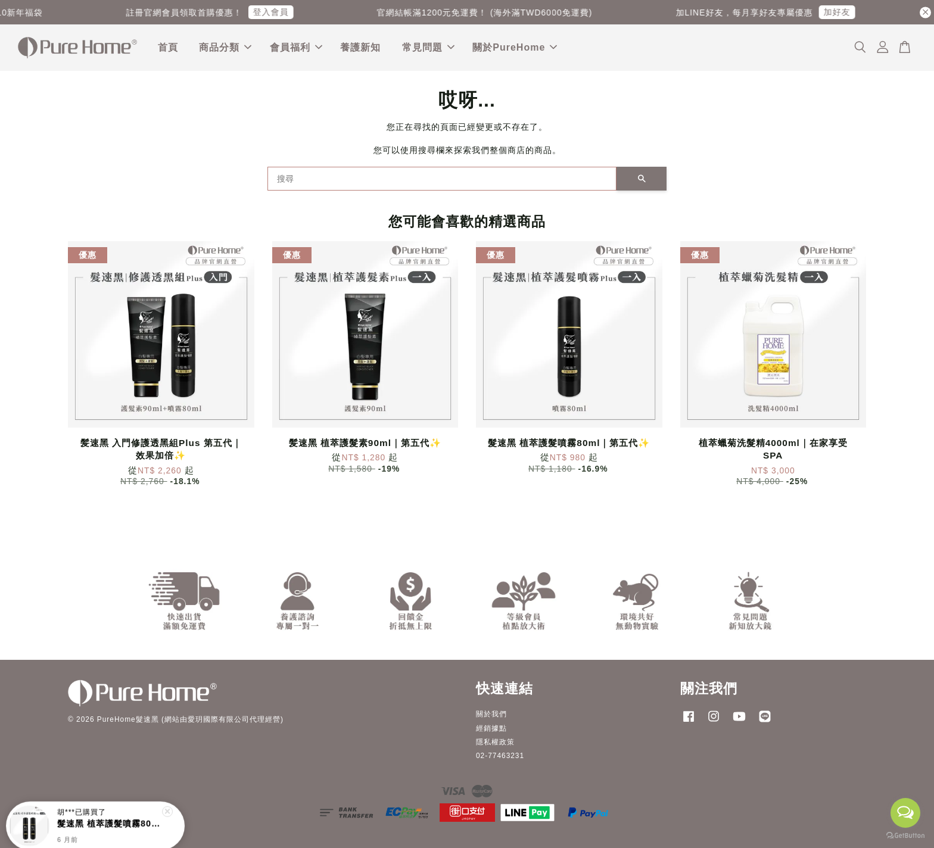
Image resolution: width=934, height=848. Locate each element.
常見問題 (428, 47)
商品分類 (225, 47)
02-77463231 (500, 756)
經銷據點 (491, 728)
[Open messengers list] (905, 813)
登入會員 (282, 12)
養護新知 (360, 47)
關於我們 (491, 714)
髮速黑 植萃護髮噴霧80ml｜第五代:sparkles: (109, 817)
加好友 (847, 12)
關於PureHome (514, 47)
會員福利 (296, 47)
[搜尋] (442, 179)
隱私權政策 (495, 742)
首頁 (168, 47)
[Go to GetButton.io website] (905, 836)
